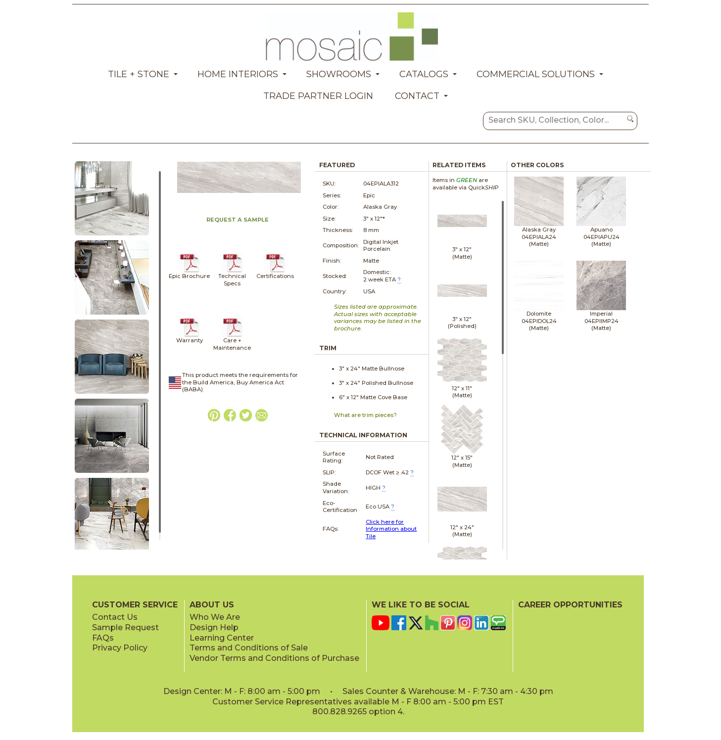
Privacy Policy (119, 647)
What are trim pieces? (365, 415)
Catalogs (423, 74)
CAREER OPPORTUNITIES (570, 604)
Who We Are (215, 617)
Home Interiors (237, 74)
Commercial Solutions (536, 74)
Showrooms (338, 74)
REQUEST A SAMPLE (237, 219)
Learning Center (222, 638)
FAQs (103, 638)
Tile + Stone (138, 74)
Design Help (214, 627)
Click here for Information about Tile (391, 529)
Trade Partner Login (318, 96)
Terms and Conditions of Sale (249, 647)
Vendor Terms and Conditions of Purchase (274, 658)
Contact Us (115, 617)
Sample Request (125, 627)
